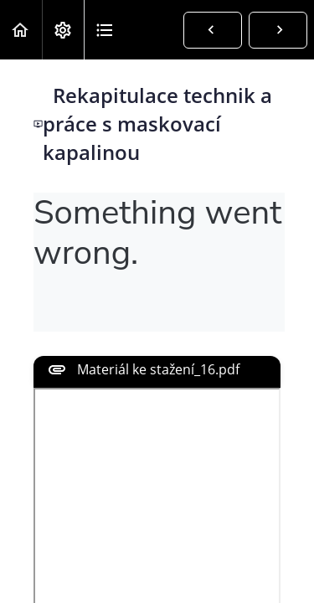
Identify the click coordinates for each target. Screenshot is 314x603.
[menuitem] (63, 29)
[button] (21, 29)
